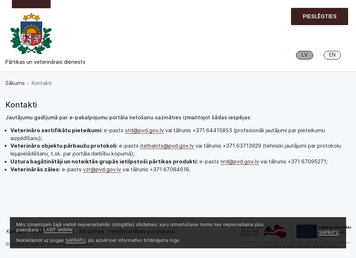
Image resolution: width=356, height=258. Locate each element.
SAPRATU (75, 240)
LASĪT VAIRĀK (58, 230)
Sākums (15, 83)
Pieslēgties (320, 16)
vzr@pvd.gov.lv (102, 169)
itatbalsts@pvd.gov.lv (167, 146)
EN (332, 55)
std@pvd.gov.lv (144, 130)
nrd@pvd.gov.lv (240, 161)
